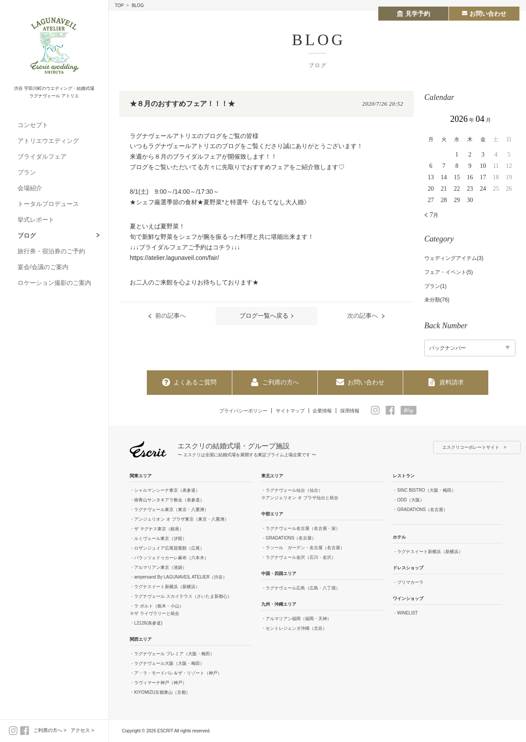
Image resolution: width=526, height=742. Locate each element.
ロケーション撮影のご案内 (54, 282)
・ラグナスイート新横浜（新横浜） (165, 587)
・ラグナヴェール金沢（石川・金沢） (298, 557)
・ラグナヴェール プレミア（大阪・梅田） (172, 654)
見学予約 (413, 13)
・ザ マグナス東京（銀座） (157, 529)
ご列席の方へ (47, 730)
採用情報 (355, 410)
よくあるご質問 (189, 382)
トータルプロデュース (48, 203)
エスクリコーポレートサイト (470, 447)
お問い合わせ (360, 382)
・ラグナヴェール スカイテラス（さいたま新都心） (181, 596)
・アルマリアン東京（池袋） (158, 567)
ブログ (27, 235)
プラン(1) (435, 286)
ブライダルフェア (42, 156)
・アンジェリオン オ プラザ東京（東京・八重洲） (179, 519)
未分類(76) (436, 300)
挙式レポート (36, 219)
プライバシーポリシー (239, 410)
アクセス (80, 730)
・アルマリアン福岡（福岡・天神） (296, 619)
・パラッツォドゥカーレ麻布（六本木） (169, 558)
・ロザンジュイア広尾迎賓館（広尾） (167, 548)
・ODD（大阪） (408, 500)
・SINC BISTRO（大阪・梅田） (424, 490)
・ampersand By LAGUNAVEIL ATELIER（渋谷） (178, 577)
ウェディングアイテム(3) (453, 258)
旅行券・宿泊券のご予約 (51, 251)
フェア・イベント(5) (448, 272)
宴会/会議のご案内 (43, 266)
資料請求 (446, 382)
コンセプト (33, 124)
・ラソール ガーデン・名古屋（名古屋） (303, 548)
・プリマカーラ (408, 582)
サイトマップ (290, 410)
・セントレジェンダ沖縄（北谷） (294, 628)
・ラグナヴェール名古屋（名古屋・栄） (300, 528)
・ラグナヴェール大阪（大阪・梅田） (167, 663)
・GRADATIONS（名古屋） (288, 538)
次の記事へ (356, 316)
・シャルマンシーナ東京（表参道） (165, 490)
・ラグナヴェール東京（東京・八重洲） (169, 510)
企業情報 (325, 410)
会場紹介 (30, 188)
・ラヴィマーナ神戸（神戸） (158, 683)
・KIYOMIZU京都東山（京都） (160, 692)
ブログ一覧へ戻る (263, 316)
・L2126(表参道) (146, 623)
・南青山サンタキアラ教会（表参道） (167, 500)
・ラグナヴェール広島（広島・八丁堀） (300, 588)
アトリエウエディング (48, 140)
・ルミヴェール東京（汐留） (158, 538)
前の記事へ (176, 316)
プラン (27, 172)
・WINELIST (405, 613)
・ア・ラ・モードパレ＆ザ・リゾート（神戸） (176, 673)
